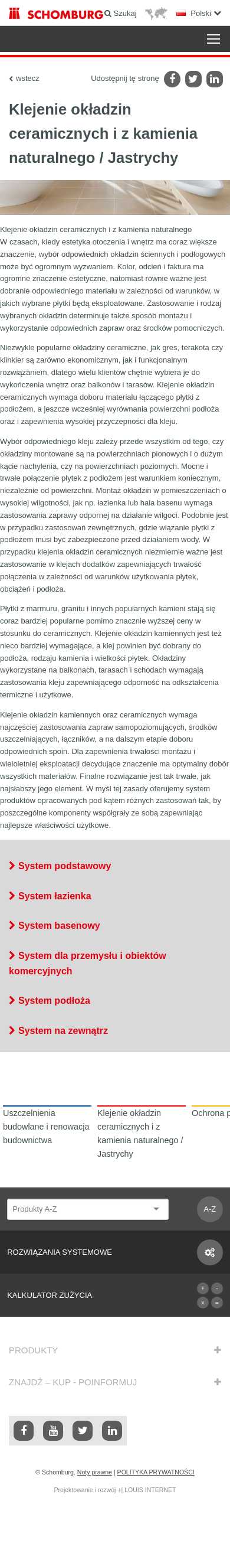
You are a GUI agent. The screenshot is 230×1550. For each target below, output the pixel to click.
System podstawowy (64, 866)
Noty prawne (94, 1472)
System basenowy (59, 926)
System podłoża (54, 1001)
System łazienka (54, 896)
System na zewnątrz (63, 1031)
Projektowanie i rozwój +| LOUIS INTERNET (115, 1489)
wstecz (28, 78)
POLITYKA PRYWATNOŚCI (156, 1472)
